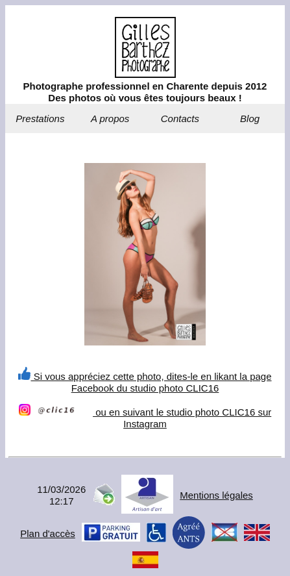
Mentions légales (216, 495)
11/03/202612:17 (61, 495)
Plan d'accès (47, 533)
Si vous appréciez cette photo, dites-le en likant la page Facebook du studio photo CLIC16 (144, 382)
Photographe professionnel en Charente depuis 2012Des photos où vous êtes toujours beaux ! (145, 92)
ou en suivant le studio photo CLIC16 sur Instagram (145, 418)
